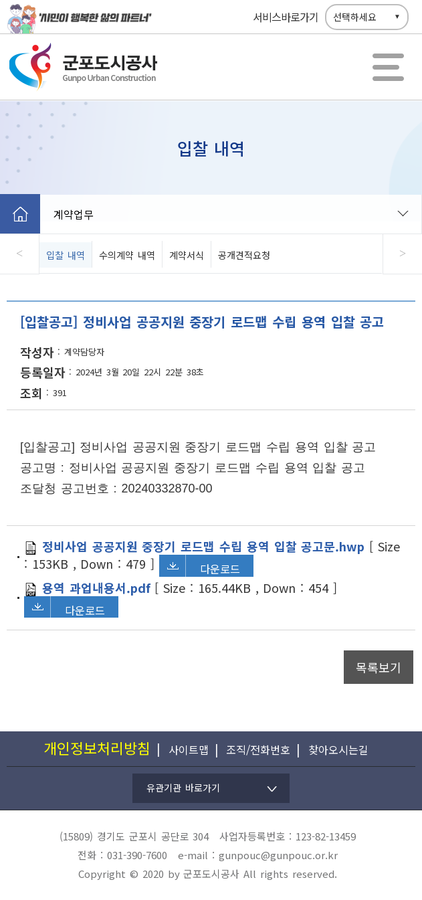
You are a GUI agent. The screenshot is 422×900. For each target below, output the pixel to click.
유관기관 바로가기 (183, 787)
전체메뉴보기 (388, 67)
